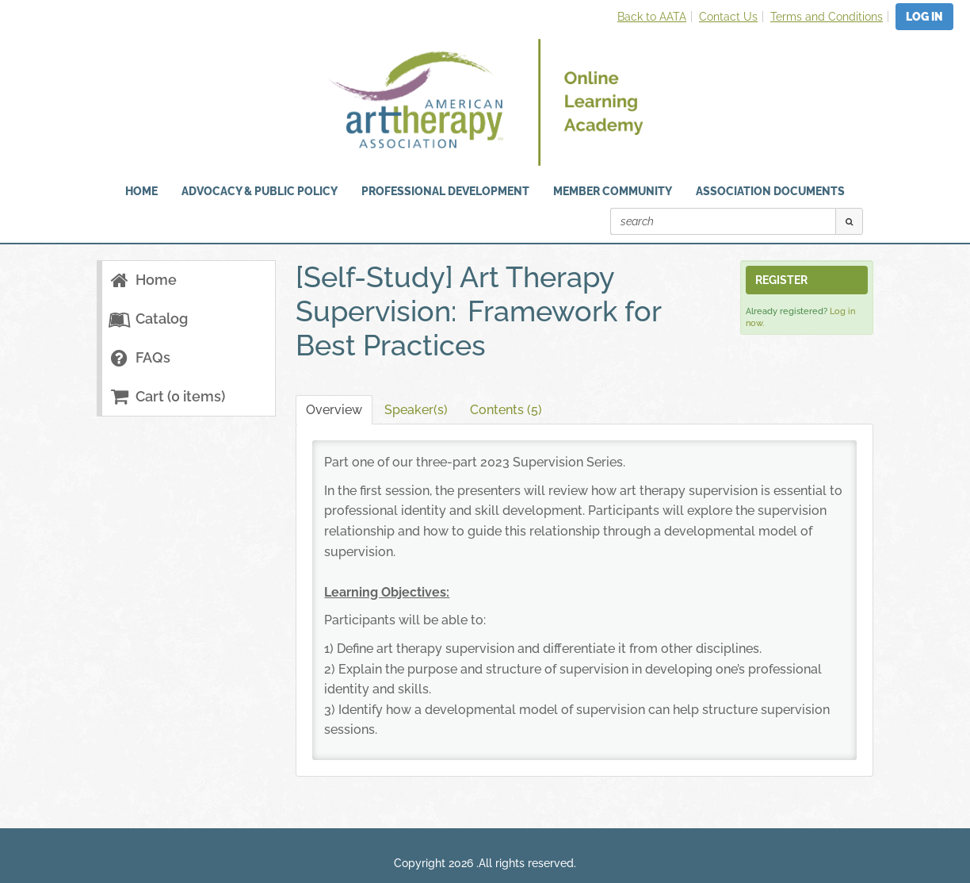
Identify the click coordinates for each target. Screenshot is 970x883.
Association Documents (770, 191)
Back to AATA (651, 16)
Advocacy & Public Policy (259, 191)
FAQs (140, 357)
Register (781, 280)
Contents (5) (506, 409)
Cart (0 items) (167, 396)
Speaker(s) (416, 409)
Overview (334, 409)
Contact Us (728, 16)
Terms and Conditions (826, 16)
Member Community (612, 191)
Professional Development (445, 191)
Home (143, 279)
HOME (141, 191)
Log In (924, 16)
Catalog (149, 318)
